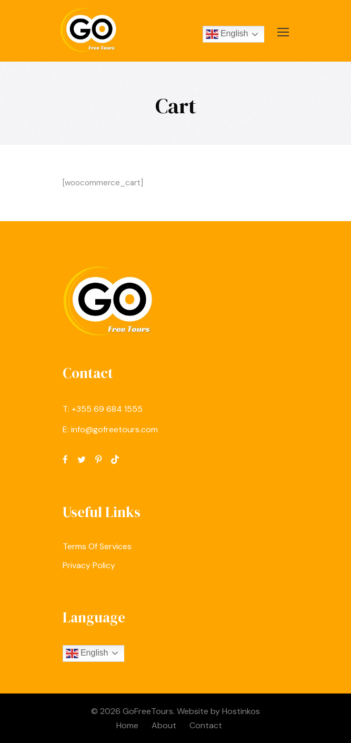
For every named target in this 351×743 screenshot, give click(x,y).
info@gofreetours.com (114, 429)
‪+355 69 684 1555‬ (107, 408)
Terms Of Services (97, 546)
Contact (205, 725)
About (164, 725)
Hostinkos (241, 711)
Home (127, 725)
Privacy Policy (89, 565)
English (227, 34)
